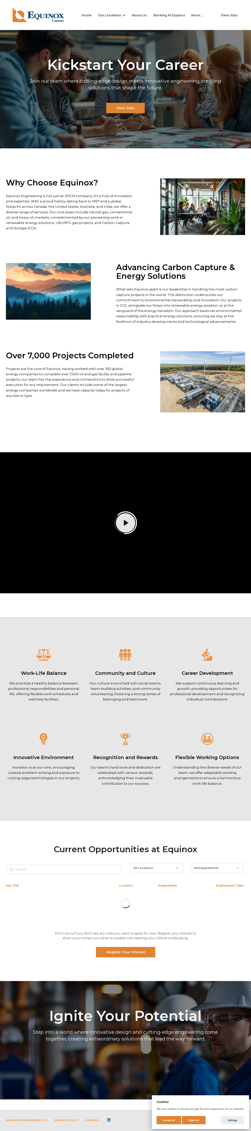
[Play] (125, 523)
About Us (139, 15)
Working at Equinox (169, 15)
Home (87, 15)
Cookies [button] (92, 1120)
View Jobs (229, 15)
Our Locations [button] (111, 15)
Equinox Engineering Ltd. (27, 1120)
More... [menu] (196, 15)
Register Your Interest (125, 952)
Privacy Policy (67, 1120)
